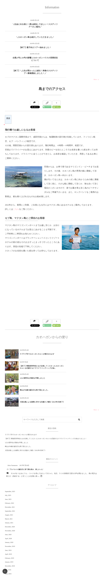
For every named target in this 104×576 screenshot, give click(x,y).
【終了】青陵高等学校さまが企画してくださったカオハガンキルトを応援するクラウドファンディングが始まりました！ (46, 399)
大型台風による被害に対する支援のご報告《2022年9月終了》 (35, 363)
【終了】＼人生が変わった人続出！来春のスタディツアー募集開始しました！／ (28, 52)
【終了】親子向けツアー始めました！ (28, 38)
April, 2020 (8, 499)
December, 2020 (10, 487)
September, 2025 (10, 452)
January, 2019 (9, 523)
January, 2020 (9, 503)
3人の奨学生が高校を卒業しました (32, 350)
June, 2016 (8, 534)
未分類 (7, 554)
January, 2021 (9, 483)
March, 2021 (9, 479)
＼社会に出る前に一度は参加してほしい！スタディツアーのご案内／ (28, 25)
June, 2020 (8, 495)
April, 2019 (8, 515)
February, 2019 (9, 519)
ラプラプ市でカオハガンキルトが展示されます (34, 337)
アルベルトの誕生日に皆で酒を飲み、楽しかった (26, 430)
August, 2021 (9, 476)
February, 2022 (9, 464)
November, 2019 (10, 507)
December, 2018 (10, 526)
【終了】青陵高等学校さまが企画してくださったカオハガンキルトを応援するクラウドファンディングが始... (82, 338)
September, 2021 (10, 472)
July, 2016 (8, 530)
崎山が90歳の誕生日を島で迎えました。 (81, 350)
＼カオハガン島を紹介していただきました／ (75, 25)
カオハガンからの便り (12, 559)
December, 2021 (10, 468)
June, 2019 (8, 511)
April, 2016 (8, 538)
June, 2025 (8, 460)
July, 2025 (8, 456)
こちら (16, 191)
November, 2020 (10, 491)
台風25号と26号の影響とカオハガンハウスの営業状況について (75, 38)
